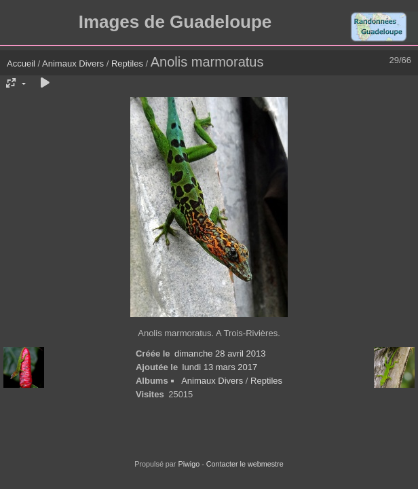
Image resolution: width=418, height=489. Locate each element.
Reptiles (127, 63)
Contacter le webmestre (245, 464)
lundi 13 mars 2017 (220, 367)
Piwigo (189, 464)
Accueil (21, 63)
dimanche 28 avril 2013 (219, 353)
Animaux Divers (74, 63)
